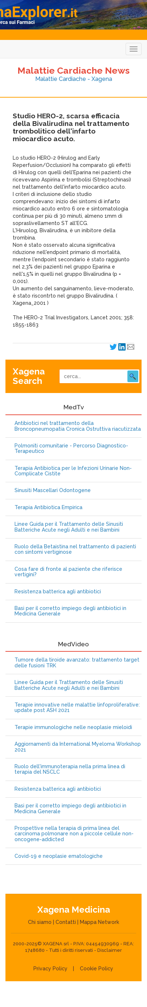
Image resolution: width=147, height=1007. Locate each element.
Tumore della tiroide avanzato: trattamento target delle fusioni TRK (77, 662)
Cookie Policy (96, 968)
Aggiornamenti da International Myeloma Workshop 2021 (78, 746)
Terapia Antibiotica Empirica (48, 507)
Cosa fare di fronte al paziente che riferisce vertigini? (68, 571)
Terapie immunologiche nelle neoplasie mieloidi (73, 727)
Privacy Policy (50, 968)
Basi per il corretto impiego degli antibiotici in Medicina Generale (70, 611)
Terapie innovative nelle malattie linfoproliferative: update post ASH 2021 (77, 707)
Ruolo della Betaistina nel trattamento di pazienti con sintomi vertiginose (75, 549)
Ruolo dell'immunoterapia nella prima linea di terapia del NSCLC (70, 769)
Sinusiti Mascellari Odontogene (53, 490)
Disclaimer (109, 950)
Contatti (66, 922)
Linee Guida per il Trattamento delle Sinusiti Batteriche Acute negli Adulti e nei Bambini (69, 526)
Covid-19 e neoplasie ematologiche (59, 856)
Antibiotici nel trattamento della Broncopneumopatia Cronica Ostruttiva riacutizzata (78, 426)
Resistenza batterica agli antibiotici (58, 591)
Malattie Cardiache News (73, 70)
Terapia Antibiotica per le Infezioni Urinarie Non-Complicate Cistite (73, 471)
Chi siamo (40, 922)
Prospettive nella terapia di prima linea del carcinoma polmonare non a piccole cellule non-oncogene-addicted (74, 834)
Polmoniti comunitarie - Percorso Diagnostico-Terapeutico (71, 448)
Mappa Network (99, 922)
